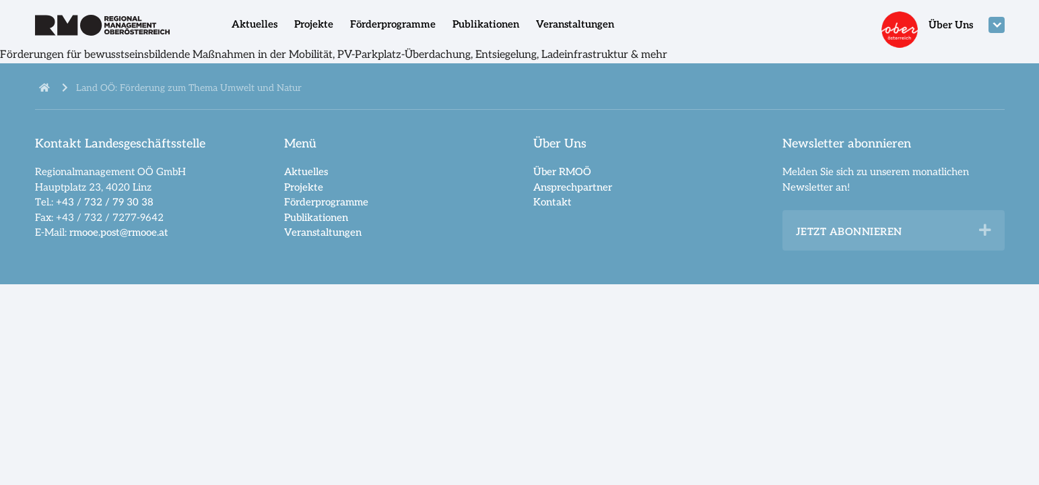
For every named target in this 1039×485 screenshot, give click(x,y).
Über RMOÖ (562, 172)
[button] (985, 230)
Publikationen (316, 218)
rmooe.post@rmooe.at (118, 232)
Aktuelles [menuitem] (254, 24)
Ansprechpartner (572, 187)
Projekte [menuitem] (313, 24)
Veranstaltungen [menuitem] (575, 24)
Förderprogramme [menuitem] (393, 24)
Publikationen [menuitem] (486, 24)
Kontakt (552, 202)
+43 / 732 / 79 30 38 (105, 202)
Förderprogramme (326, 202)
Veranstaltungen (323, 232)
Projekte (303, 187)
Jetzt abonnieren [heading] (849, 232)
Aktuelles (306, 172)
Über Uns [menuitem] (951, 25)
